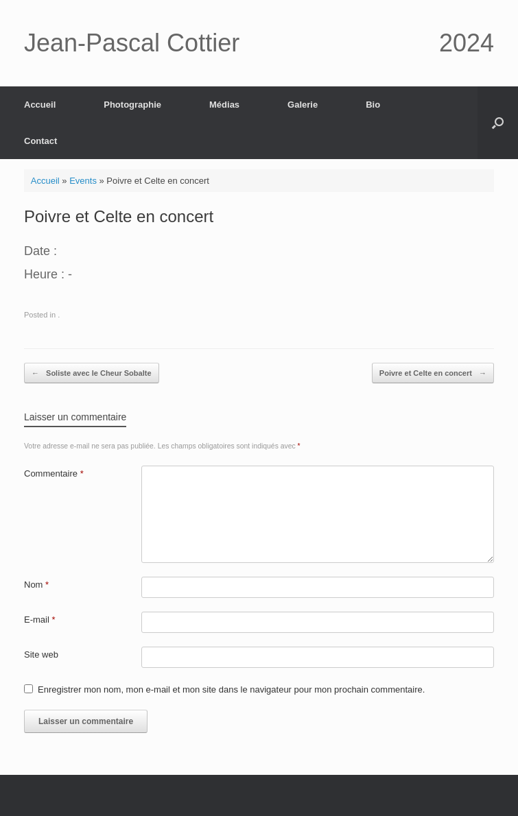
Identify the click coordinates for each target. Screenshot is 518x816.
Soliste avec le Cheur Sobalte (92, 373)
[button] (498, 122)
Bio (373, 104)
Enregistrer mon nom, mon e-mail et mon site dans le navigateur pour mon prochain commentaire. (231, 689)
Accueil (40, 104)
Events (83, 181)
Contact (40, 141)
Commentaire (54, 473)
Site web (41, 654)
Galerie (302, 104)
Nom (36, 584)
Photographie (132, 104)
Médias (224, 104)
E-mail (40, 619)
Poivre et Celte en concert (432, 373)
